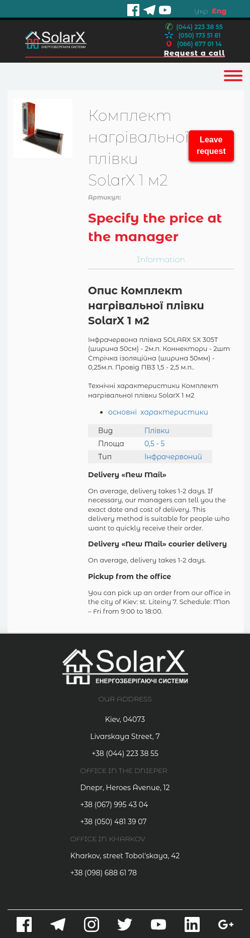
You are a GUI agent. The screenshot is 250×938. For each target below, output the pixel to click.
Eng (219, 11)
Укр (201, 11)
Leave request (211, 145)
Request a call (194, 53)
